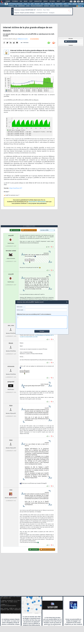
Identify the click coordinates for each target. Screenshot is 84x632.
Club (63, 1)
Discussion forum (70, 41)
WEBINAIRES (21, 6)
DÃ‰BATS (52, 6)
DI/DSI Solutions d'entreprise (15, 3)
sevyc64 (10, 235)
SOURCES (46, 6)
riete (10, 490)
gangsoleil (11, 381)
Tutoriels (15, 1)
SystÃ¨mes (80, 3)
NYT (21, 188)
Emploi (45, 1)
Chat (30, 1)
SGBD (65, 3)
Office (69, 3)
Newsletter (38, 1)
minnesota (11, 366)
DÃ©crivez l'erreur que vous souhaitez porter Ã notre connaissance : (42, 321)
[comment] (42, 322)
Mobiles (74, 3)
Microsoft (37, 3)
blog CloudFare (14, 188)
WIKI (57, 6)
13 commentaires (34, 39)
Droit (58, 1)
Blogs (25, 1)
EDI (52, 3)
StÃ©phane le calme (22, 39)
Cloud (25, 3)
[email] (46, 310)
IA (28, 3)
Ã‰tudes (52, 1)
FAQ (21, 1)
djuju (11, 405)
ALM (32, 3)
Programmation (58, 3)
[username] (46, 307)
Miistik (11, 343)
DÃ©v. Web (47, 3)
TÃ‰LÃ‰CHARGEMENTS (37, 6)
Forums (7, 1)
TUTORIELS (11, 6)
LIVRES (27, 6)
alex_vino (11, 325)
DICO (61, 6)
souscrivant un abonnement (37, 202)
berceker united (11, 250)
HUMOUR (66, 6)
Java (42, 3)
